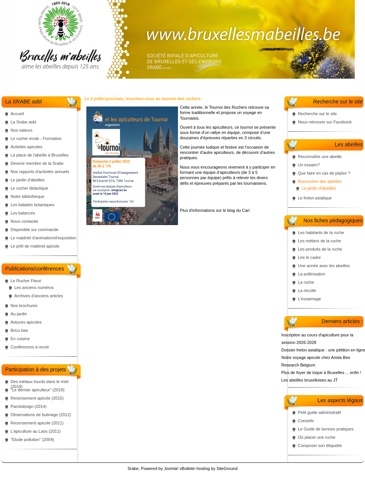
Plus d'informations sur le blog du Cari (215, 210)
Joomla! (171, 468)
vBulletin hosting (194, 468)
